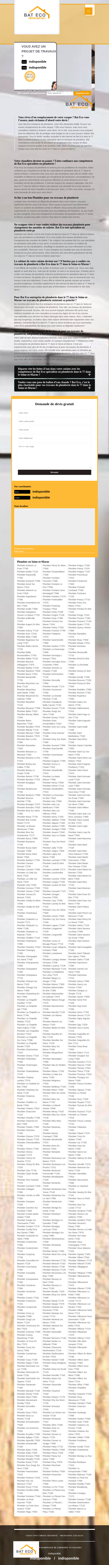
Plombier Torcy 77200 (78, 1099)
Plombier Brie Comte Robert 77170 (26, 821)
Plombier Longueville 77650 (52, 936)
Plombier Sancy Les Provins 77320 (77, 986)
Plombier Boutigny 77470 (28, 804)
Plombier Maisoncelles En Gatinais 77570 (53, 995)
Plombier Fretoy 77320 (53, 627)
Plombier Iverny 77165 (53, 817)
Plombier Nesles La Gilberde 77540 (52, 1342)
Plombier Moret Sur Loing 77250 (54, 1256)
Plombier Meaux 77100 (53, 1071)
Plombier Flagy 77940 (27, 1512)
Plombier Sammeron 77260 (77, 964)
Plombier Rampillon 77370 (77, 635)
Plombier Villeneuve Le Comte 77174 (78, 1299)
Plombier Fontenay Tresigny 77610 (51, 607)
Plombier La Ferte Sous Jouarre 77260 (28, 1507)
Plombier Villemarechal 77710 (78, 1277)
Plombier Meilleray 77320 (54, 1087)
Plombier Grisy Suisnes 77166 (53, 734)
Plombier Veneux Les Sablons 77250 (78, 1215)
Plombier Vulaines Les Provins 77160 (78, 1426)
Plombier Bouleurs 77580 (28, 795)
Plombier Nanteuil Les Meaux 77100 (53, 1321)
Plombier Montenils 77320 (51, 1184)
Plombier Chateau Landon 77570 (25, 1079)
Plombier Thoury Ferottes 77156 (80, 1085)
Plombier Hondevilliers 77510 (53, 790)
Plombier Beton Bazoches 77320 (25, 722)
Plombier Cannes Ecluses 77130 (25, 865)
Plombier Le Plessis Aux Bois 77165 (54, 1491)
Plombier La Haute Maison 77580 (51, 778)
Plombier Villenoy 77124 (79, 1329)
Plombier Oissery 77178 (54, 1397)
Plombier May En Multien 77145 (54, 1066)
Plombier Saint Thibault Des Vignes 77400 (79, 955)
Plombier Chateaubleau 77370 (28, 1072)
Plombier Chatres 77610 (28, 1108)
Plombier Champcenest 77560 (28, 964)
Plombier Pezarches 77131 (52, 1476)
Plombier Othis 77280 (53, 1425)
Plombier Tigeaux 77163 (79, 1090)
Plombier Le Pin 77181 (53, 1487)
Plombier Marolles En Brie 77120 (52, 1035)
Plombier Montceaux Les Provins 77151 (54, 1166)
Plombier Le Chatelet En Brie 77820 (28, 1085)
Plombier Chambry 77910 (29, 947)
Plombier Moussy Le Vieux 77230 (52, 1287)
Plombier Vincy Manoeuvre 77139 (76, 1398)
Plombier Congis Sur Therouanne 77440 (26, 1221)
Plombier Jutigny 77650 (53, 851)
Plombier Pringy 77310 (78, 615)
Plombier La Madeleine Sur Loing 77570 (53, 973)
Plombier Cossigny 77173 (77, 1494)
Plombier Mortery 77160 (54, 1267)
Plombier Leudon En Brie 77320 (54, 886)
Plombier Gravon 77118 (54, 708)
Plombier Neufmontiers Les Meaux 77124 (78, 1504)
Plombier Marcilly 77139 (54, 1012)
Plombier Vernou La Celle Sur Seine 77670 (80, 1231)
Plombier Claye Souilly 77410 (27, 1175)
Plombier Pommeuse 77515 (78, 576)
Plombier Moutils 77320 (53, 1291)
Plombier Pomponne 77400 (77, 582)
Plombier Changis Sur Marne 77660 (27, 989)
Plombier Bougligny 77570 (26, 784)
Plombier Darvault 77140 (28, 1391)
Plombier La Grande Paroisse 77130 (52, 697)
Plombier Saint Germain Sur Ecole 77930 (79, 796)
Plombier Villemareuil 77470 (78, 1283)
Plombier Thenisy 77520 (79, 1068)
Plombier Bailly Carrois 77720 (27, 647)
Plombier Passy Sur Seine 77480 (52, 1457)
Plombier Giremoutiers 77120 (53, 675)
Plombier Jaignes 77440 (54, 823)
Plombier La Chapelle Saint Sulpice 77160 (27, 1026)
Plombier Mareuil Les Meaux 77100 (52, 1023)
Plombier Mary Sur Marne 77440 (51, 1048)
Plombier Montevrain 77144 (52, 1203)
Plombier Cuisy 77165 (27, 1360)
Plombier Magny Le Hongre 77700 (52, 979)
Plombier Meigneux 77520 (51, 1082)
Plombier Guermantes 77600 (53, 756)
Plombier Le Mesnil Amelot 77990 (51, 1107)
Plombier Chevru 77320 (28, 1149)
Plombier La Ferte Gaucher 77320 (25, 1501)
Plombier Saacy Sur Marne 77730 (77, 703)
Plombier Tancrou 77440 (79, 1065)
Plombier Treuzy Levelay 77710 (79, 1122)
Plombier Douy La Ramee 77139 (25, 1417)
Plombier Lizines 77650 (53, 916)
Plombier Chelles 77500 (28, 1127)
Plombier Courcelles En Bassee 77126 (28, 1262)
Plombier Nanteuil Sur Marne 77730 (53, 1327)
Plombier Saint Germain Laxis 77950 (79, 784)
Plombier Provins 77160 (79, 618)
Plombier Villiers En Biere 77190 (80, 1355)
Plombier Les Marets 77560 (52, 1017)
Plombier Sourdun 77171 (79, 1062)
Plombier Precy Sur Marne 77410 (77, 604)
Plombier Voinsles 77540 (79, 1403)
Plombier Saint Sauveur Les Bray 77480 (79, 930)
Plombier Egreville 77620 (28, 1440)
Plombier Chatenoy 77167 (26, 1097)
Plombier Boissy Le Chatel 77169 (26, 772)
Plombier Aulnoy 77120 (27, 630)
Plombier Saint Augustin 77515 (79, 722)
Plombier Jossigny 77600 (54, 829)
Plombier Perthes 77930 (54, 1471)
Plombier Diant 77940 (27, 1397)
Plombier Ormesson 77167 (52, 1420)
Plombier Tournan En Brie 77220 (80, 1107)
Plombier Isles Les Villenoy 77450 (51, 812)
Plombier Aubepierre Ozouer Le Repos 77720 (28, 613)
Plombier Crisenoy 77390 (28, 1332)
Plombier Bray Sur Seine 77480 (28, 812)
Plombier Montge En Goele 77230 (52, 1209)
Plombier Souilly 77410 (78, 1446)
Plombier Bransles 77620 (28, 807)
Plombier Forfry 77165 (53, 612)
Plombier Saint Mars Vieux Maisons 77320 (78, 852)
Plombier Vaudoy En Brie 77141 (79, 1194)
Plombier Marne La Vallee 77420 (77, 1510)
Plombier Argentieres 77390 (26, 598)
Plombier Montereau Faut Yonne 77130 (54, 1190)
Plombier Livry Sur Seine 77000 (54, 911)
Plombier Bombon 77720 (28, 779)
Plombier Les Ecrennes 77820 (28, 1429)
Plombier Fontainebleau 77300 (54, 573)
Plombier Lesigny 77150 (54, 882)
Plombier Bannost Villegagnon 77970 (25, 663)
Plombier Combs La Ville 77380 (28, 1197)
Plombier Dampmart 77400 (26, 1386)
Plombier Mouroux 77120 (54, 1270)
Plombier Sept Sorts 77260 (77, 1007)
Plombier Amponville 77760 (26, 576)
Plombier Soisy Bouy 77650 (77, 1048)
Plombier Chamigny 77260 (26, 951)
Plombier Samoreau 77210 (77, 976)
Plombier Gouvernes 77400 (52, 691)
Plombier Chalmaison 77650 (27, 942)
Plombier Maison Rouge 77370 (54, 1001)
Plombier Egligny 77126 (28, 1437)
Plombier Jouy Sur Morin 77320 (54, 843)
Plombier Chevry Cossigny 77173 (24, 1153)
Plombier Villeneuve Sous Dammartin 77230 (80, 1318)
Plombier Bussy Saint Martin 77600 (27, 855)
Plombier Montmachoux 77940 (53, 1240)
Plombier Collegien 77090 (26, 1190)
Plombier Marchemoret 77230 (53, 1007)
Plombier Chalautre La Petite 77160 (27, 927)
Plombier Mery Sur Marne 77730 (51, 1100)
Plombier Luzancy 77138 (54, 966)
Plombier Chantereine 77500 (78, 1451)
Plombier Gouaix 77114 (53, 686)
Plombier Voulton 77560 (79, 1419)
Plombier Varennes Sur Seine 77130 (79, 1169)
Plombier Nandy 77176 (53, 1301)
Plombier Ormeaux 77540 (51, 1408)
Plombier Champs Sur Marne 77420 (27, 983)
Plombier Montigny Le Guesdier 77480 (53, 1221)
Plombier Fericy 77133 (27, 1487)
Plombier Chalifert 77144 (28, 938)
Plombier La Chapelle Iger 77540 (27, 1007)
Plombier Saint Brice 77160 (77, 740)
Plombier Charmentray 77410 (27, 1051)
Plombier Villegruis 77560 (80, 1273)
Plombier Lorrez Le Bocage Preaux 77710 (53, 942)
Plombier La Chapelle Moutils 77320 (27, 1045)
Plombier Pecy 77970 (52, 1462)
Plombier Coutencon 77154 (26, 1302)
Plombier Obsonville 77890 (52, 1386)
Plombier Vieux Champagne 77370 (77, 1243)
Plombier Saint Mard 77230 (77, 846)
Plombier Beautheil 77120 (26, 703)
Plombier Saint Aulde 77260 (78, 728)
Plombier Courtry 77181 (28, 1298)
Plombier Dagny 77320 (27, 1363)
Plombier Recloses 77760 (77, 647)
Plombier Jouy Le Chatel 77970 (54, 837)
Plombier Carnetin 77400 (28, 869)
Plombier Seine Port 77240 (77, 1001)
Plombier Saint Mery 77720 (77, 883)
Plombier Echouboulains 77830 (28, 1423)
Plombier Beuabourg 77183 (77, 1488)
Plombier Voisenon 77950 (77, 1408)
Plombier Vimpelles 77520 (77, 1389)
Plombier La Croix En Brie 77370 (27, 1342)
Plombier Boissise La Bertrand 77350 (27, 753)
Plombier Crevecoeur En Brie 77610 (28, 1327)
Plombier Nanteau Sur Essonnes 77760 (53, 1308)
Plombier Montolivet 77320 (52, 1246)
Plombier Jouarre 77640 (54, 832)
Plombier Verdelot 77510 (79, 1220)
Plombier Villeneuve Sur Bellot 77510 (79, 1324)
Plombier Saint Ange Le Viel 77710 (79, 716)
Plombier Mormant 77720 (54, 1260)
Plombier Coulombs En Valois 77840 (27, 1237)
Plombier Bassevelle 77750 (26, 678)
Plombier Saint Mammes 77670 (79, 840)
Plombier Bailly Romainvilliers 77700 (26, 654)
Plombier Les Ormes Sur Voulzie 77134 (54, 1414)
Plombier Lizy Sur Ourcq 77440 (54, 920)
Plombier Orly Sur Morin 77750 (54, 1401)
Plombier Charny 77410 (28, 1056)
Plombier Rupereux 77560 (77, 697)
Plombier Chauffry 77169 (28, 1118)
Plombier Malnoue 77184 (79, 1474)
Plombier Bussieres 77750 (26, 843)
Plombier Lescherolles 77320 (53, 874)
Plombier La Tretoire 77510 (77, 1116)
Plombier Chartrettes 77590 (26, 1060)
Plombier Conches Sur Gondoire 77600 (27, 1209)
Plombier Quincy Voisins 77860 (79, 629)
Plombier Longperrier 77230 (52, 930)
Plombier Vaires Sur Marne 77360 (77, 1153)
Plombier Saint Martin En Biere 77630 (79, 877)
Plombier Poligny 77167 (79, 571)
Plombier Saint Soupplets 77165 (80, 948)
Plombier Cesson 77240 (28, 891)
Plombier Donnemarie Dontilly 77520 (27, 1401)
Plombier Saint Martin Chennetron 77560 (78, 858)
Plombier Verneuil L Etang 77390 (77, 1225)
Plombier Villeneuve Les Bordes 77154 (79, 1305)
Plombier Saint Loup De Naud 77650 (79, 834)
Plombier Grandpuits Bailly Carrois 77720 (52, 703)
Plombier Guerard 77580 (54, 745)
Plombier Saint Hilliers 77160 (78, 809)
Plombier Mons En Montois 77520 (51, 1147)
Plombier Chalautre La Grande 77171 (27, 920)
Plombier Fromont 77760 (54, 630)
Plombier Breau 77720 (27, 817)
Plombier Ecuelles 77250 (28, 1434)
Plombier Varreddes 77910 (77, 1175)
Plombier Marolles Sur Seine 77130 (53, 1041)
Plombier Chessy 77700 (28, 1139)
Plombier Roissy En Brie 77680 (79, 672)
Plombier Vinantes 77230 (79, 1394)
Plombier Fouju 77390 (53, 618)
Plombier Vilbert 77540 (78, 1257)
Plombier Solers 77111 (78, 1052)
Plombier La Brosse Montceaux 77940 (26, 827)
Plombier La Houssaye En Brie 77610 (53, 796)
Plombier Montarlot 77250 (51, 1153)
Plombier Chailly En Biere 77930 (29, 902)
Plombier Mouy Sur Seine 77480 (54, 1296)
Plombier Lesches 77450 (54, 879)
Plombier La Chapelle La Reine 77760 (28, 1014)
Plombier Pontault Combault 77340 (76, 588)
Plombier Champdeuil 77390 (27, 970)
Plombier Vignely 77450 (79, 1254)
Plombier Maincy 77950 (53, 984)
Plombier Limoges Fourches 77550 (51, 896)
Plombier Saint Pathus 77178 (78, 908)
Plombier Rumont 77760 (79, 692)
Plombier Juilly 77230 (52, 848)
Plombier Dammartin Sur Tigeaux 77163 (28, 1380)
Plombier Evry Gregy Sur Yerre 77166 (28, 1467)
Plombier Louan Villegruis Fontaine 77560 (54, 948)
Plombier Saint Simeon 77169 (78, 942)
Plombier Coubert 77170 (28, 1226)
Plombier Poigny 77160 (79, 565)
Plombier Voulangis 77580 (77, 1414)
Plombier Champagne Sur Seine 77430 (27, 958)
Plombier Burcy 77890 (27, 838)
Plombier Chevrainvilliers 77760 (28, 1144)
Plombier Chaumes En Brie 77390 (27, 1122)
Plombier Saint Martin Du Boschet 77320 (79, 871)
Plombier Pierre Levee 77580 (53, 1482)
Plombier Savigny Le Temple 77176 (77, 992)
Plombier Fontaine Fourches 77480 (51, 579)
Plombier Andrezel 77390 (28, 581)
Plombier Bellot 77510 (27, 711)
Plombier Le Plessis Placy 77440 (52, 1510)
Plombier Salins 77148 (78, 959)
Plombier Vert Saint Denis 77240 (77, 1237)
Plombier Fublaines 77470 (51, 635)
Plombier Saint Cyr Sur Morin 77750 (78, 753)
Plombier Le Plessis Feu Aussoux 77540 (54, 1498)
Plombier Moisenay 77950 (51, 1128)
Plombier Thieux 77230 (79, 1071)
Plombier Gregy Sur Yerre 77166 (52, 713)
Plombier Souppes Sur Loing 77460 (78, 1057)
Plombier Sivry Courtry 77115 (78, 1029)
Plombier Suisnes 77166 (79, 1499)
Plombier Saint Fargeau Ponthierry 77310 (79, 765)
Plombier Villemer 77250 (79, 1288)
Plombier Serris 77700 (78, 1012)
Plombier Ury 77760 (77, 1142)
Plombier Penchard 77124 (51, 1467)
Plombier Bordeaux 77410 (77, 1463)
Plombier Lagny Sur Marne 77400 (52, 855)
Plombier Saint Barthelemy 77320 (76, 734)
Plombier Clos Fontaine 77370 (28, 1181)
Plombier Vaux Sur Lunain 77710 (76, 1206)
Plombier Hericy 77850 (53, 782)
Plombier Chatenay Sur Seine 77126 (28, 1091)
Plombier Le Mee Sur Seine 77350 (52, 1076)
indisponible (41, 491)
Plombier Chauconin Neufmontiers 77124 (52, 1349)
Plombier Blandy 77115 (28, 730)
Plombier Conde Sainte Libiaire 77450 (27, 1215)
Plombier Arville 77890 (27, 609)
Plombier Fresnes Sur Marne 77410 (53, 623)
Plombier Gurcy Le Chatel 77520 (51, 765)
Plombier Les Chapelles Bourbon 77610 (28, 1032)
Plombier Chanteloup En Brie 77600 (28, 995)
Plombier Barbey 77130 (28, 668)
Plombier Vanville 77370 (79, 1164)
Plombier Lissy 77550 (53, 900)
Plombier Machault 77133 (54, 969)
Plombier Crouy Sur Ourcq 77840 (26, 1349)
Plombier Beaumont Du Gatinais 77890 (28, 697)
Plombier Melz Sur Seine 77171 (54, 1094)
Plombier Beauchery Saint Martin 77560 (26, 691)
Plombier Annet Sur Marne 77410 (26, 585)
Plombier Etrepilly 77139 (28, 1459)
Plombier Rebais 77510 (79, 643)
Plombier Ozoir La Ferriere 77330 (51, 1429)
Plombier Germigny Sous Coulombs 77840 (54, 663)
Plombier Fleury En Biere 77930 (54, 567)
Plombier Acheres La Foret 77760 (26, 567)
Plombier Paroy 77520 (53, 1453)
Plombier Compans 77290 (26, 1203)
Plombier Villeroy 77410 (79, 1338)
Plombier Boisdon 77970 (28, 736)
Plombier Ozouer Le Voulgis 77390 (52, 1442)
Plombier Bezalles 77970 (28, 727)
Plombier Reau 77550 (78, 640)
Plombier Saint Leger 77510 (78, 827)
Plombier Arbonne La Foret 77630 (27, 592)
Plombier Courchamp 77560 (27, 1268)
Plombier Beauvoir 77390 (28, 708)
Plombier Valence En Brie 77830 (80, 1159)
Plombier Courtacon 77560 (26, 1287)
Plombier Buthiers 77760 (28, 860)
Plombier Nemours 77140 (54, 1338)
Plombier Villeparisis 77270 (77, 1333)
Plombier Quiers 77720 (78, 624)
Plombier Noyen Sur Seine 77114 (52, 1380)
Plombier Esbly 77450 (27, 1453)
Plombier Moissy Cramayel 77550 (50, 1135)
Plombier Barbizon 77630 (28, 671)
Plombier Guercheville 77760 (53, 750)
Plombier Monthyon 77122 (52, 1215)
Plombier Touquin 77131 (79, 1102)
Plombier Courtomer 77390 (26, 1293)
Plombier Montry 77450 (53, 1251)
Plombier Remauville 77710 (77, 654)
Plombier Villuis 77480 (78, 1384)
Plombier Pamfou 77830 (54, 1450)
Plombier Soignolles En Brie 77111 (79, 1041)
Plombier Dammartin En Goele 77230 (28, 1373)
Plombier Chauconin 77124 (26, 1113)
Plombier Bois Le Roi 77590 (27, 740)
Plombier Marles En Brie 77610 (54, 1029)
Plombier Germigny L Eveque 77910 (52, 657)
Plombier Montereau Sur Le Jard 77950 (54, 1197)
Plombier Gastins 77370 (54, 646)
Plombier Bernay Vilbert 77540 (28, 716)
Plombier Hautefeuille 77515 (52, 772)
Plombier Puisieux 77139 (79, 621)
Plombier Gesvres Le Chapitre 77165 (52, 669)
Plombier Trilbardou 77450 (77, 1128)
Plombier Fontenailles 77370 (53, 601)
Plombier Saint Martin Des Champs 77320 (78, 865)
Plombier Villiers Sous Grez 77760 (78, 1367)
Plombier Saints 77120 (78, 925)
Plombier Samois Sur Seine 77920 (78, 970)
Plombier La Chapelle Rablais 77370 (27, 1020)
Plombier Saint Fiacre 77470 (78, 772)
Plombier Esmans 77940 (28, 1456)
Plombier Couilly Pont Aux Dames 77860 (27, 1231)
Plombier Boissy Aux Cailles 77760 (26, 765)
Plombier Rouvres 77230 (79, 680)
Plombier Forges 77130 (53, 615)
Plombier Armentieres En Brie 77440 (28, 604)
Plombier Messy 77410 (53, 1111)
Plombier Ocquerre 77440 (51, 1392)
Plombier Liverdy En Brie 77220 (54, 905)
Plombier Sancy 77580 (78, 981)
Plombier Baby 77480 (27, 637)
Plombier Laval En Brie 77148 (53, 865)
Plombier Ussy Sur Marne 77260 (76, 1147)
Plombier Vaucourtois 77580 (78, 1181)
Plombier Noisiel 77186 (53, 1360)
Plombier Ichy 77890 (52, 801)
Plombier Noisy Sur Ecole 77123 (54, 1370)
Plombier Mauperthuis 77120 (53, 1054)
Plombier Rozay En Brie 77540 (79, 685)
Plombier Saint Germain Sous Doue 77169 (79, 790)
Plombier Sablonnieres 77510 (78, 709)
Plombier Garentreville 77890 (53, 641)
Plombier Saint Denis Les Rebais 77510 (80, 759)
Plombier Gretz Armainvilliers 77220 (52, 722)
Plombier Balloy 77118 (27, 658)
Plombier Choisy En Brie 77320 (28, 1166)
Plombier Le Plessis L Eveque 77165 (53, 1504)
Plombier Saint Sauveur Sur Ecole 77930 (79, 936)
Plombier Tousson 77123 (79, 1111)
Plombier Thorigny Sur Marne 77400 (78, 1079)
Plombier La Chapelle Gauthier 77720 (27, 1001)
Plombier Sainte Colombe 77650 (80, 747)
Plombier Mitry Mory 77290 (52, 1122)
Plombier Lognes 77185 (54, 925)
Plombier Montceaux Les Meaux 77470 (54, 1159)
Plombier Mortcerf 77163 (54, 1263)
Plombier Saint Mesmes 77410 (79, 889)
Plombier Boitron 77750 (28, 776)
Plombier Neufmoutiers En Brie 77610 (53, 1355)
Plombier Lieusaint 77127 (54, 891)
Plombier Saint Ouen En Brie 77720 (79, 896)
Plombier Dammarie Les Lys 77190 (28, 1367)
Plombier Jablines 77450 (54, 820)
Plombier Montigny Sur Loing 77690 (53, 1234)
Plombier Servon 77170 (79, 1015)
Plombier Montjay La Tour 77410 (80, 1457)
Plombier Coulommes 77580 (27, 1243)
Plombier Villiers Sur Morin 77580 (77, 1373)
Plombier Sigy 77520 (77, 1024)
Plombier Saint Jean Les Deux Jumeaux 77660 (79, 815)
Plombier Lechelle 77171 (54, 869)
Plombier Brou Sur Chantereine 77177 (26, 834)
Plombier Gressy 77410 (53, 717)
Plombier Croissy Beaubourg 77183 (25, 1336)
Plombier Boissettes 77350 (26, 747)
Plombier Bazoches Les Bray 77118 (28, 685)
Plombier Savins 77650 (79, 997)
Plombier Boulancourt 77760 (27, 790)
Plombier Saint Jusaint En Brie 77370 (78, 821)
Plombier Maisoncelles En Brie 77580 (53, 989)
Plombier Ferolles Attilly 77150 (28, 1491)
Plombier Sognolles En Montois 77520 (78, 1035)
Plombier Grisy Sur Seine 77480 (54, 740)
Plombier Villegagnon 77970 (78, 1268)
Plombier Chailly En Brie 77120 (28, 908)
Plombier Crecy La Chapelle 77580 (25, 1315)
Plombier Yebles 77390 (78, 1437)
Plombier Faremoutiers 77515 (27, 1473)
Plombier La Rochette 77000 (78, 666)
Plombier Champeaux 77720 (27, 976)
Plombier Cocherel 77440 (29, 1186)
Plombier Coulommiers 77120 (27, 1249)
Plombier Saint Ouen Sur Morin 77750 (79, 902)
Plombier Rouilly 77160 (79, 677)
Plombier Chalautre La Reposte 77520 (27, 933)
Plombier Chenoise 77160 (26, 1131)
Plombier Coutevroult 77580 (27, 1308)
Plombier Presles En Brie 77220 (79, 610)
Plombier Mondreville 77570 (52, 1141)
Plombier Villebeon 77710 (80, 1260)
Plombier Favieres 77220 (28, 1477)
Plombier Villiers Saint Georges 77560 (78, 1361)
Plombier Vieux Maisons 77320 (79, 1249)
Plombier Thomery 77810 (80, 1074)
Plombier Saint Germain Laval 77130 (79, 778)
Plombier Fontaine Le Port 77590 (52, 585)
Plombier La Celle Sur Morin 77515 (27, 874)
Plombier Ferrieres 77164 (29, 1496)
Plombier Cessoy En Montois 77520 (26, 896)
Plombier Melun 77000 (53, 1090)
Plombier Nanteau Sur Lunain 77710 (53, 1315)
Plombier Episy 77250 (27, 1450)
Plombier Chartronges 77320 (27, 1066)
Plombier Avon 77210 (27, 634)
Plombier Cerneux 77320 (28, 888)
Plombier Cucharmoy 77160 (27, 1355)
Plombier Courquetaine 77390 (27, 1280)
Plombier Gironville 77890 (51, 682)
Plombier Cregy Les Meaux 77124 (26, 1321)
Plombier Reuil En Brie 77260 (78, 660)
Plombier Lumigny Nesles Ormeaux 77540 (54, 961)
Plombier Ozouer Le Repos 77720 (52, 1436)
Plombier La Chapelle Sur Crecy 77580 (27, 1038)
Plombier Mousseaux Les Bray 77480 (54, 1274)
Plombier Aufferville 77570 (26, 619)
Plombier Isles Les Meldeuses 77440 (51, 806)
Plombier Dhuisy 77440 (28, 1394)
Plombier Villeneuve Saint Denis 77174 (80, 1311)
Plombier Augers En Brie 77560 (28, 626)
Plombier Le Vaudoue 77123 (78, 1187)
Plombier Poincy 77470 (79, 568)
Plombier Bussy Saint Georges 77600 (27, 849)
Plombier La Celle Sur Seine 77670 (27, 880)
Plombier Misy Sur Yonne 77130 (54, 1116)
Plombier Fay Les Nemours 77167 (25, 1482)
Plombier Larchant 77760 (54, 860)
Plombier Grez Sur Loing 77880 (54, 728)
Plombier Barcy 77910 (27, 674)
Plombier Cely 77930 (26, 885)
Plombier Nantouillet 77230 (52, 1333)
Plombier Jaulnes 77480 (54, 826)
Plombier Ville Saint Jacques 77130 (77, 1342)
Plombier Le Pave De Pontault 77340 (78, 1479)
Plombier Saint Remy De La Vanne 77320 (79, 920)
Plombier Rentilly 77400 (79, 1484)
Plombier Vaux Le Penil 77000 (79, 1200)
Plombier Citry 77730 (27, 1170)
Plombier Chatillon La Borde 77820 (27, 1104)
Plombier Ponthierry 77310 (77, 1442)
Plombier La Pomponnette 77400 (77, 1470)
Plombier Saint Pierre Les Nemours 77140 (80, 914)
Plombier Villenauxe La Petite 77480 (78, 1293)
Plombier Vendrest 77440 (80, 1211)
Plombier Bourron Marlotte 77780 (25, 799)
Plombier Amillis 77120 (27, 571)
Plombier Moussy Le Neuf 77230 (52, 1280)
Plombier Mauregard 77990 (52, 1060)
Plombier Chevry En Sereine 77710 (26, 1159)
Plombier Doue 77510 (27, 1412)
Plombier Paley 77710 (53, 1446)
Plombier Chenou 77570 (28, 1136)
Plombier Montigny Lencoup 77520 (51, 1228)
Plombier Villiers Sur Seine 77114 (77, 1380)
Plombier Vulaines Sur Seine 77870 (78, 1432)
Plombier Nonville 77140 (54, 1375)
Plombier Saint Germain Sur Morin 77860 (79, 803)
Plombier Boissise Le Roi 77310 (28, 759)
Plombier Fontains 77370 (54, 596)
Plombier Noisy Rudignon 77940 (54, 1364)
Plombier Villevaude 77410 (77, 1349)
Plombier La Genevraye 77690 (53, 651)
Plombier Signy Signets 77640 (79, 1020)
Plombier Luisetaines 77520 (52, 955)
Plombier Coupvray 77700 (26, 1256)
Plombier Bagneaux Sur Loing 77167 (28, 641)
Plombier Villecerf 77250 (79, 1263)
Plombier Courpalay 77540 (26, 1274)
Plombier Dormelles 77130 (26, 1408)
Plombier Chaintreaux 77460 (27, 914)
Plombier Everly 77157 (27, 1462)
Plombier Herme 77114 (53, 786)
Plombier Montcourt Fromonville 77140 (52, 1172)
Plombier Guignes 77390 (54, 761)
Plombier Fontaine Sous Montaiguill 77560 (54, 592)
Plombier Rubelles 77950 (79, 689)
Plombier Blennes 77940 (28, 733)
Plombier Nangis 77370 (53, 1304)
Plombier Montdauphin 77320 (53, 1178)
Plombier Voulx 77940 (78, 1422)
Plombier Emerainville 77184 (27, 1445)
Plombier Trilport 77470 (79, 1133)
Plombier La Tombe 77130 (77, 1094)
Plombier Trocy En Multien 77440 (76, 1138)
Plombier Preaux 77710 (79, 599)
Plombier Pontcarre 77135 (77, 595)
